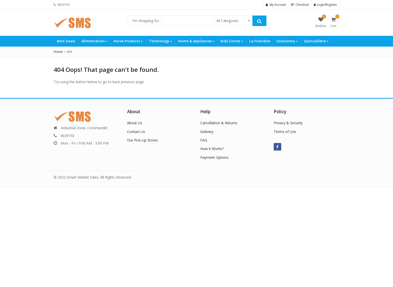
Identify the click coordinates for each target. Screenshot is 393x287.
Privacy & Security (288, 122)
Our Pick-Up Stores (142, 140)
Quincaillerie (316, 41)
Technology (160, 41)
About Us (134, 122)
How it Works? (212, 148)
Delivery (206, 131)
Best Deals (66, 41)
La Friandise (259, 41)
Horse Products (128, 41)
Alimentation (94, 41)
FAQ (203, 140)
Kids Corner (232, 41)
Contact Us (136, 131)
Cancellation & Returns (218, 122)
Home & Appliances (196, 41)
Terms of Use (285, 131)
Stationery (287, 41)
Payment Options (214, 157)
